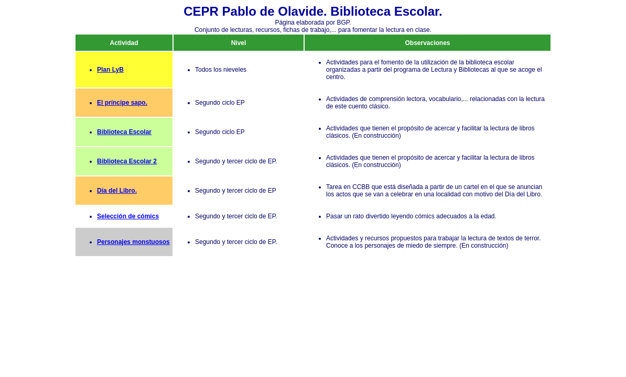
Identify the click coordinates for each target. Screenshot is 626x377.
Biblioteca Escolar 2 (127, 161)
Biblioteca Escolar (124, 132)
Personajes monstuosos (133, 242)
